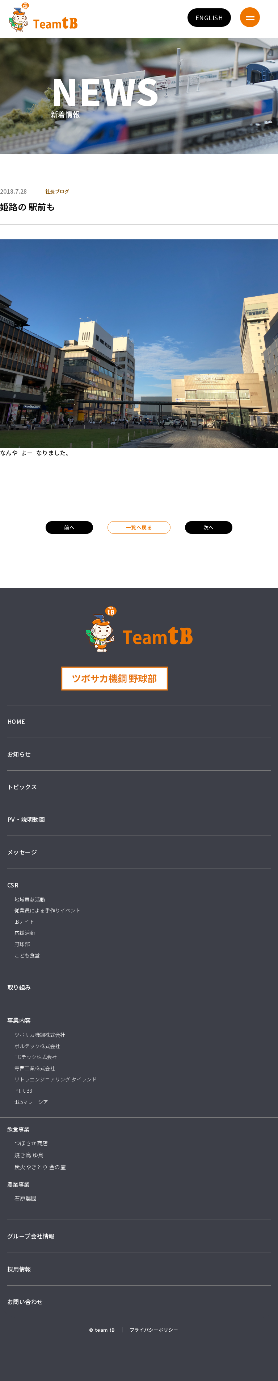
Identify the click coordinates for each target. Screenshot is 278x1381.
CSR (12, 885)
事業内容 (19, 1020)
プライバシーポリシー (154, 1329)
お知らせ (19, 754)
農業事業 (18, 1184)
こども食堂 (27, 955)
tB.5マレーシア (31, 1101)
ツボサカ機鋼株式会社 (39, 1034)
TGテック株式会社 (35, 1056)
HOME (16, 721)
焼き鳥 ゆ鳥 (29, 1155)
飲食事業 (18, 1129)
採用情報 (19, 1269)
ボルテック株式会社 (37, 1046)
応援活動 (24, 932)
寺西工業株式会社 (34, 1068)
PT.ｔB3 (23, 1090)
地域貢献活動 (29, 899)
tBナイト (24, 921)
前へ (69, 527)
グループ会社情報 (30, 1236)
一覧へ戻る (139, 527)
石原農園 (25, 1198)
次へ (208, 527)
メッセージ (22, 852)
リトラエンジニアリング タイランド (55, 1079)
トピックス (22, 786)
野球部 (22, 944)
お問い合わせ (25, 1301)
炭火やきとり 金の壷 (40, 1167)
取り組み (19, 987)
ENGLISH (209, 17)
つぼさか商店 (31, 1143)
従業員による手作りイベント (47, 910)
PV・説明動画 (26, 819)
